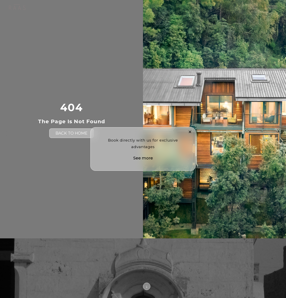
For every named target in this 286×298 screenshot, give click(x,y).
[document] (143, 149)
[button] (190, 132)
